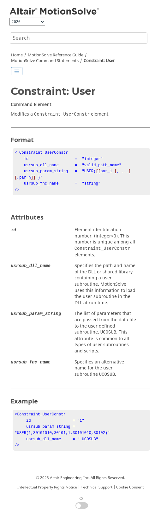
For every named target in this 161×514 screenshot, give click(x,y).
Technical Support (96, 487)
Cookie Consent (130, 487)
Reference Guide (55, 55)
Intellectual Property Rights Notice (47, 487)
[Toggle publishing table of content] (16, 71)
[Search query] (78, 38)
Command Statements (45, 61)
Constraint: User (99, 61)
